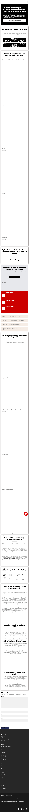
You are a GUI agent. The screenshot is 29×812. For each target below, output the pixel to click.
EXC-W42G (4, 148)
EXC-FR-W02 (5, 327)
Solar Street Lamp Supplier (8, 534)
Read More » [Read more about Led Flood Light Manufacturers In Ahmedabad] (4, 411)
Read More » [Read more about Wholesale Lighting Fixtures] (4, 378)
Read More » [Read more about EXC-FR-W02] (4, 328)
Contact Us (14, 277)
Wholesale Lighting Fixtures (8, 377)
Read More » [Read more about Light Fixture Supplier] (4, 570)
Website (2, 718)
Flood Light (11, 578)
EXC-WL (3, 193)
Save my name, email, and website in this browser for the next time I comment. (13, 725)
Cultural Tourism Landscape (5, 578)
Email (2, 714)
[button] (27, 2)
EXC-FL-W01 (4, 282)
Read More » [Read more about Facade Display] (4, 456)
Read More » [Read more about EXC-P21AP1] (4, 239)
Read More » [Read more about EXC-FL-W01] (4, 284)
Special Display (10, 575)
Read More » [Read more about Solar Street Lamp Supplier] (4, 535)
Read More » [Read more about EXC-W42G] (4, 150)
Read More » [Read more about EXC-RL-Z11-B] (4, 105)
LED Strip (23, 574)
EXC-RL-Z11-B (4, 104)
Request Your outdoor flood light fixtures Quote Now (14, 20)
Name (2, 710)
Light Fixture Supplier (6, 568)
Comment (3, 696)
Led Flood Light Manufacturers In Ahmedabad (12, 409)
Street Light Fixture (5, 575)
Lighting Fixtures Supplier (7, 489)
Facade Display (5, 454)
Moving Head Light (18, 579)
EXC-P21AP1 (4, 237)
